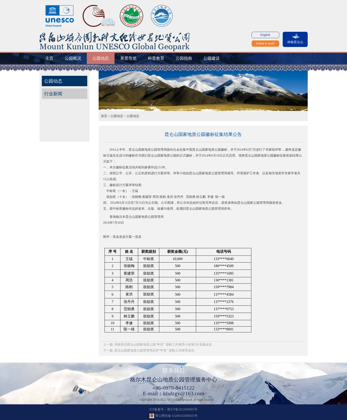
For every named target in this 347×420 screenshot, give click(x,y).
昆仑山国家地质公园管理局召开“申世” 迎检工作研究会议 (154, 350)
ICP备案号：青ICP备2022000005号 (174, 409)
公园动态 (116, 116)
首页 (104, 116)
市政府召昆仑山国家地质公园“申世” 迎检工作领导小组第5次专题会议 (163, 344)
